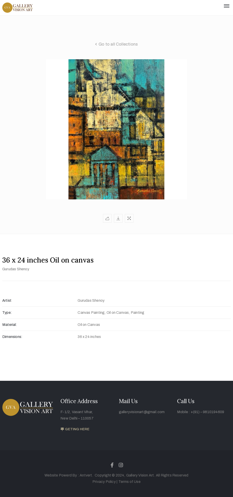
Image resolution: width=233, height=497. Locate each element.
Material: (9, 325)
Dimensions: (12, 337)
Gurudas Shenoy (15, 269)
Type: (7, 312)
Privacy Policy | (105, 482)
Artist (6, 300)
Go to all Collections (118, 44)
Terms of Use (129, 482)
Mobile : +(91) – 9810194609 (200, 412)
